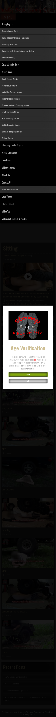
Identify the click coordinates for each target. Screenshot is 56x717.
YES (28, 375)
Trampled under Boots (10, 31)
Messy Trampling (8, 57)
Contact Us (6, 182)
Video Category (8, 167)
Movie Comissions (9, 152)
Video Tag (6, 211)
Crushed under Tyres (10, 64)
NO (27, 381)
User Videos (7, 196)
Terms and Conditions (10, 189)
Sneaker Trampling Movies (12, 131)
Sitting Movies (7, 138)
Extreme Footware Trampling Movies (15, 105)
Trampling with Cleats (10, 44)
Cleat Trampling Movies (10, 111)
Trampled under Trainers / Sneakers (15, 37)
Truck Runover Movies (10, 78)
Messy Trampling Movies (11, 98)
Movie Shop (7, 72)
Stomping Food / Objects (12, 145)
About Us (6, 175)
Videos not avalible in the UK (14, 219)
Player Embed (8, 204)
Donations (6, 160)
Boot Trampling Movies (10, 118)
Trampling (6, 24)
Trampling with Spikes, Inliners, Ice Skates (18, 50)
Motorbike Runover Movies (12, 92)
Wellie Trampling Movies (11, 124)
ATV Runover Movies (9, 85)
